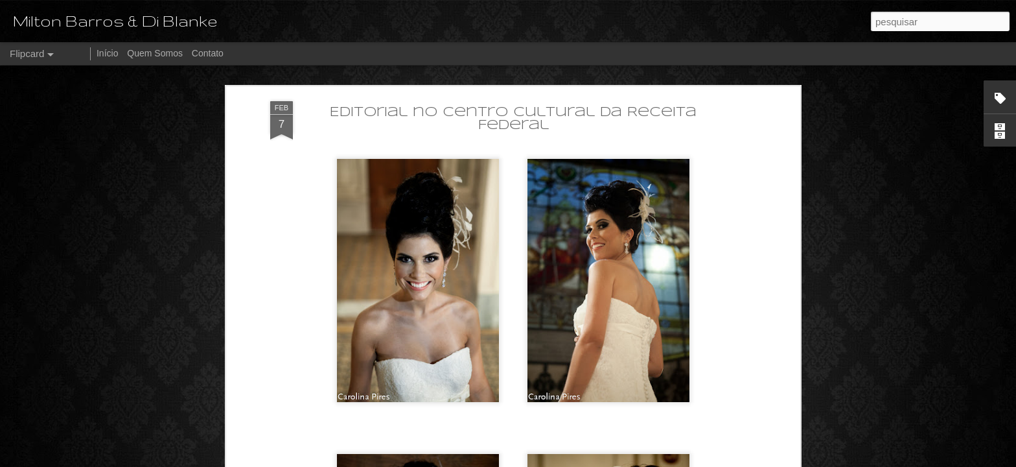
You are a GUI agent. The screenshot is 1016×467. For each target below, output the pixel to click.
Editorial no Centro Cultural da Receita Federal (513, 119)
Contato (208, 53)
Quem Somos (155, 53)
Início (107, 53)
